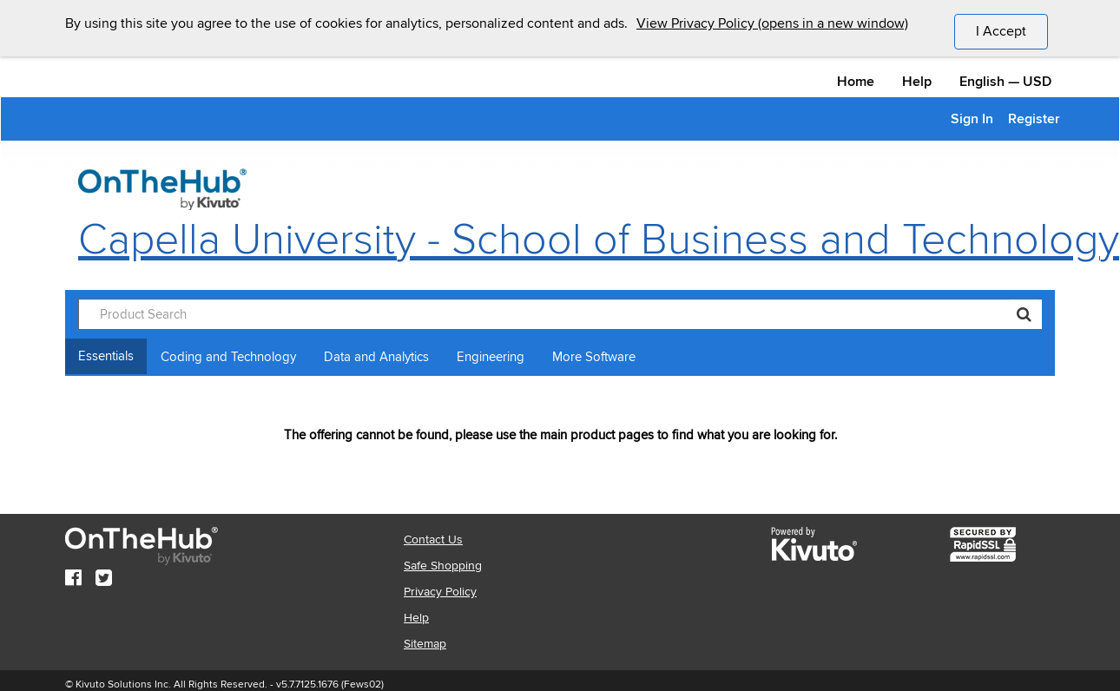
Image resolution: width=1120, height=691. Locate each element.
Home (855, 81)
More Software (594, 357)
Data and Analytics (376, 357)
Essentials (106, 356)
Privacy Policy (440, 591)
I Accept (1012, 30)
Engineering (490, 357)
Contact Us (433, 539)
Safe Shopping (443, 565)
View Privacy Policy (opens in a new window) (772, 23)
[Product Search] (560, 314)
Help (917, 81)
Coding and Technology (228, 357)
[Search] (1024, 314)
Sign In (972, 119)
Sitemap (425, 643)
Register (1034, 119)
